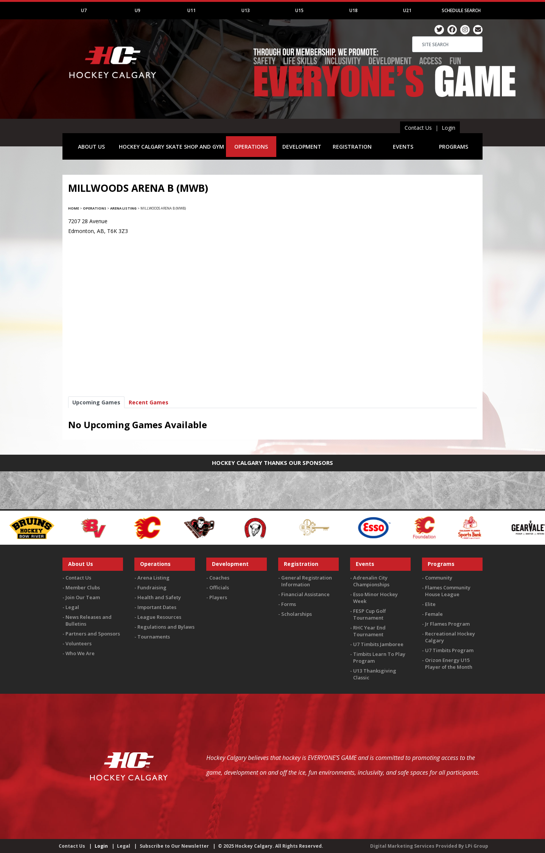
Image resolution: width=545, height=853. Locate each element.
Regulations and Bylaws (166, 626)
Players (218, 597)
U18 (353, 10)
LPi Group (476, 846)
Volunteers (78, 643)
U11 (191, 10)
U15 (299, 10)
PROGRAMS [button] (453, 146)
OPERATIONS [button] (251, 146)
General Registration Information (306, 581)
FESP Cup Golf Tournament (369, 614)
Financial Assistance (305, 594)
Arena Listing (123, 208)
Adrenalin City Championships (371, 581)
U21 (407, 10)
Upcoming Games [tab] (96, 402)
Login (448, 127)
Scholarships (296, 614)
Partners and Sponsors (92, 633)
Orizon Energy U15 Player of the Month (448, 663)
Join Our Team (82, 597)
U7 (84, 10)
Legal (72, 607)
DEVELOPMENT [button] (301, 146)
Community (438, 577)
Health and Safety (159, 597)
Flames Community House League (447, 591)
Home (73, 208)
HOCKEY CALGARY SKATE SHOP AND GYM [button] (171, 146)
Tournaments (153, 636)
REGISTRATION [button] (352, 146)
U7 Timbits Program (449, 650)
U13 (245, 10)
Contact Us (418, 127)
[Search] (447, 44)
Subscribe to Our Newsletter (174, 846)
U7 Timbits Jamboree (378, 644)
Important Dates (156, 607)
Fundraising (152, 587)
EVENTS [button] (403, 146)
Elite (430, 604)
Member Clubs (82, 587)
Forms (288, 604)
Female (434, 614)
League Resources (159, 617)
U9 (137, 10)
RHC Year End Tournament (369, 631)
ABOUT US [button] (91, 146)
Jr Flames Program (447, 623)
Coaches (219, 577)
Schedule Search (461, 10)
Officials (219, 587)
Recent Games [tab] (148, 402)
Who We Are (80, 653)
